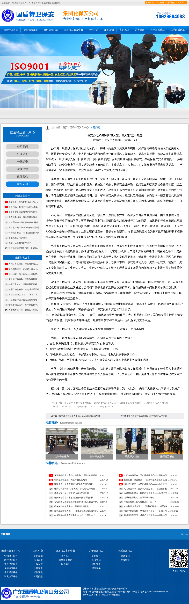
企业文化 (96, 560)
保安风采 (96, 568)
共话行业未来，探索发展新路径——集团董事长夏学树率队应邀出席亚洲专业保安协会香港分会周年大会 (25, 284)
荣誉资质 (139, 29)
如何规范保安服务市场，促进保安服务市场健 (79, 416)
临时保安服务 (51, 29)
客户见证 (124, 29)
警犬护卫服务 (11, 576)
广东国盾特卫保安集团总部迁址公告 (25, 300)
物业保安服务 (11, 572)
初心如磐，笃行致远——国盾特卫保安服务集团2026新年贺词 (25, 274)
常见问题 (22, 184)
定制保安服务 (31, 29)
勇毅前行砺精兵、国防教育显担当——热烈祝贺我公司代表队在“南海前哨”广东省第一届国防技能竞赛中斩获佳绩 (25, 279)
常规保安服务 (11, 564)
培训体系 (93, 29)
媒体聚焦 (22, 176)
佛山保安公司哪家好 (18, 238)
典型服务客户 (65, 560)
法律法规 (22, 169)
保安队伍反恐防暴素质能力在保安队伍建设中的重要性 (77, 502)
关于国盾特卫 (157, 29)
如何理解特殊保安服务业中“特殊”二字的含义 (25, 222)
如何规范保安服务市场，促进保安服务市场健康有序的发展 (25, 248)
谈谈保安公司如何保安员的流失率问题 (25, 212)
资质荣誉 (96, 564)
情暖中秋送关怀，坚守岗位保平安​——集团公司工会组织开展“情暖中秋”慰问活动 (25, 305)
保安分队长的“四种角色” (20, 243)
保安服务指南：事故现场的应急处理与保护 (25, 217)
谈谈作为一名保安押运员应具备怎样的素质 (25, 207)
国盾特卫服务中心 (73, 29)
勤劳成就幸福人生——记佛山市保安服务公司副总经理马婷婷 (77, 511)
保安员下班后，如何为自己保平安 (24, 232)
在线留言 (180, 2)
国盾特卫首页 (11, 29)
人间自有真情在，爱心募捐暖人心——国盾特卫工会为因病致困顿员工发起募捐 (25, 264)
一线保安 (22, 161)
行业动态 (22, 154)
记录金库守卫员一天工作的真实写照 (70, 480)
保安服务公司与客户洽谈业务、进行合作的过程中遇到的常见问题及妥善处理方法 (25, 202)
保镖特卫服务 (11, 568)
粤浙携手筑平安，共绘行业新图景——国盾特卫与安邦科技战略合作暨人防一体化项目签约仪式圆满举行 (25, 310)
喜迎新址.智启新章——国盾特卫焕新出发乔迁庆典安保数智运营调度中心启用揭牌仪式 (25, 294)
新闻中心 (38, 550)
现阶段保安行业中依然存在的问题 (24, 227)
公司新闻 (22, 146)
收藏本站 (150, 2)
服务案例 (109, 29)
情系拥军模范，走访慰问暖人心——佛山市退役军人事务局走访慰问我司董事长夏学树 (25, 269)
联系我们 (170, 2)
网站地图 (160, 2)
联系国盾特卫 (177, 29)
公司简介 (96, 556)
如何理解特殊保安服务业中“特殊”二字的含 (147, 416)
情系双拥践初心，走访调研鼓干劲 (24, 289)
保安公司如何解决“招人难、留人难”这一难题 (74, 488)
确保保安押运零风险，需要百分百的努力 (72, 506)
